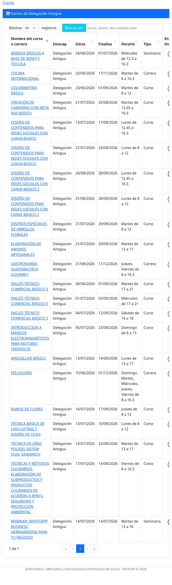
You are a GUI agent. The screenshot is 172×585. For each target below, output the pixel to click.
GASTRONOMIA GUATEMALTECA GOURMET (24, 269)
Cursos (8, 2)
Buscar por (74, 27)
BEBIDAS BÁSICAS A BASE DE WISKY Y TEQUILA (27, 58)
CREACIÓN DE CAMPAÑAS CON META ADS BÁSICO (30, 108)
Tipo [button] (147, 44)
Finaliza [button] (105, 44)
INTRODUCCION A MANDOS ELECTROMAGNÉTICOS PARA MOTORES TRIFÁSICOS (30, 338)
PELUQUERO (21, 372)
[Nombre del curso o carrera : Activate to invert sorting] (30, 41)
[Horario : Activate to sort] (130, 41)
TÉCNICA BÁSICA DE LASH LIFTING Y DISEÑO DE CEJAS (28, 429)
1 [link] (80, 548)
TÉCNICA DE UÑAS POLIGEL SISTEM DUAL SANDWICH (26, 449)
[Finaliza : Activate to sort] (108, 41)
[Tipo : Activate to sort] (152, 41)
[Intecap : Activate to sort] (62, 41)
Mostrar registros (32, 27)
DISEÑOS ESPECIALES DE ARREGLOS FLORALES (29, 229)
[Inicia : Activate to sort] (85, 41)
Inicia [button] (80, 44)
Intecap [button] (60, 44)
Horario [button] (128, 44)
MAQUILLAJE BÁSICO (28, 358)
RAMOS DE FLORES (27, 409)
